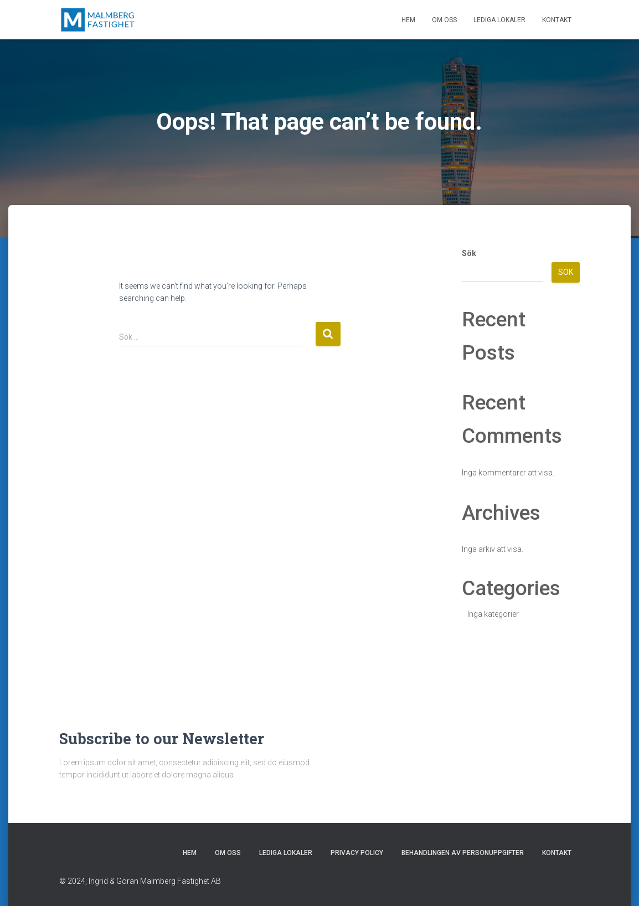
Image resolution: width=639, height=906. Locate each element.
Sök (469, 253)
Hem (408, 20)
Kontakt (556, 20)
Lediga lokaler (499, 20)
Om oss (444, 20)
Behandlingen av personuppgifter (462, 853)
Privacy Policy (357, 853)
